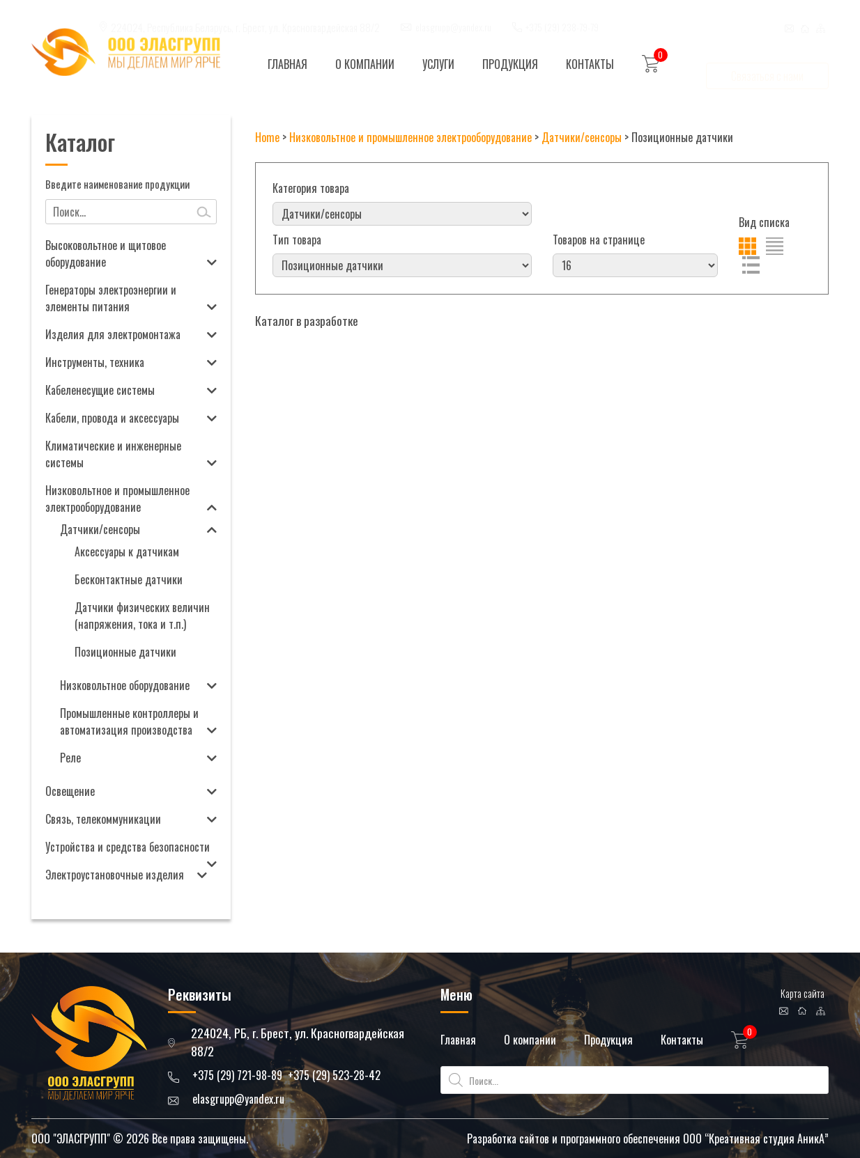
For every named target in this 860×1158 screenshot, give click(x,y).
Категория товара (310, 188)
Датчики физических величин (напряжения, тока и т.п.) (142, 615)
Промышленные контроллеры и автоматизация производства (129, 721)
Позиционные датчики (125, 651)
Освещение (70, 791)
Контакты (590, 64)
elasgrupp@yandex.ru (453, 14)
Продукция (510, 64)
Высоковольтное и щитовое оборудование (105, 253)
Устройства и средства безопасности (127, 846)
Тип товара (296, 239)
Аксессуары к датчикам (127, 551)
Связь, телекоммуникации (103, 819)
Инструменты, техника (94, 362)
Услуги (438, 64)
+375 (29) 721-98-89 (237, 1075)
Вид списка (764, 222)
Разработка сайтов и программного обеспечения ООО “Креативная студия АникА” (648, 1138)
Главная (287, 64)
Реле (70, 757)
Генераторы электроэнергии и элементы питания (110, 298)
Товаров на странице (599, 239)
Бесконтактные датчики (129, 579)
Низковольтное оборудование (125, 685)
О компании (364, 64)
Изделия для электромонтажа (113, 334)
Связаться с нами (767, 62)
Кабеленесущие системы (100, 390)
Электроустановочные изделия (114, 874)
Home (267, 137)
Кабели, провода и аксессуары (112, 417)
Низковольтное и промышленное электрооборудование (117, 498)
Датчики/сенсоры (100, 529)
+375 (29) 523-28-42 (334, 1075)
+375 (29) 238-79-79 (562, 14)
